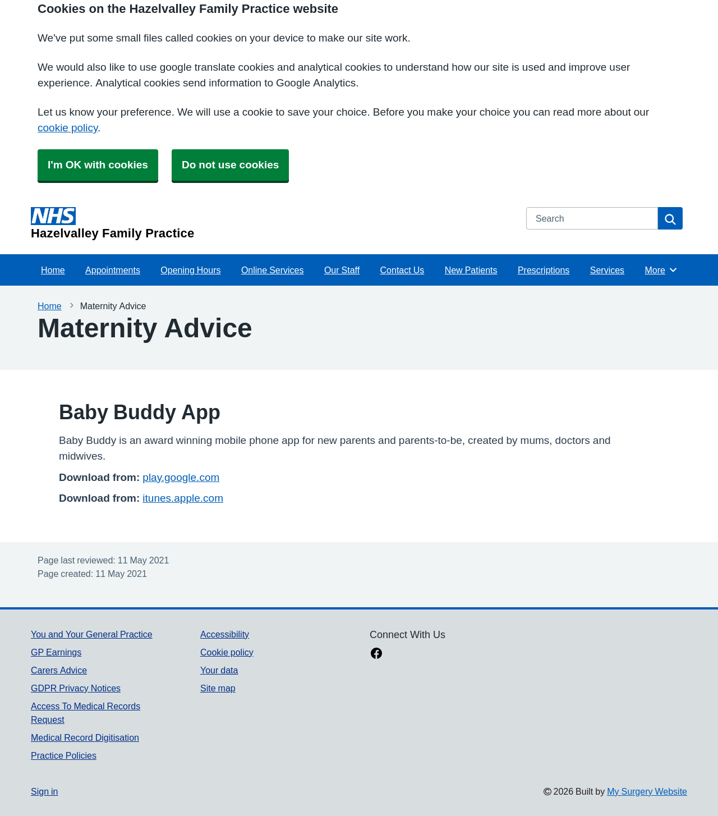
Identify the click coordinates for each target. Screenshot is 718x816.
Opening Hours (190, 269)
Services (607, 269)
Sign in (44, 791)
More (661, 270)
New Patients (471, 269)
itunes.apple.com (182, 498)
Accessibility (224, 634)
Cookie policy (227, 652)
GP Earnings (56, 652)
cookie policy (68, 127)
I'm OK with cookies (98, 164)
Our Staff (342, 269)
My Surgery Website (647, 791)
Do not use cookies (230, 164)
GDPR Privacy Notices (76, 688)
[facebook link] (376, 654)
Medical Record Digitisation (85, 737)
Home (53, 269)
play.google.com (180, 477)
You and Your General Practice (92, 634)
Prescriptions (543, 269)
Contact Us (402, 269)
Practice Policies (63, 755)
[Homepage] (272, 223)
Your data (219, 670)
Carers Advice (59, 670)
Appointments (112, 269)
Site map (218, 688)
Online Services (272, 269)
